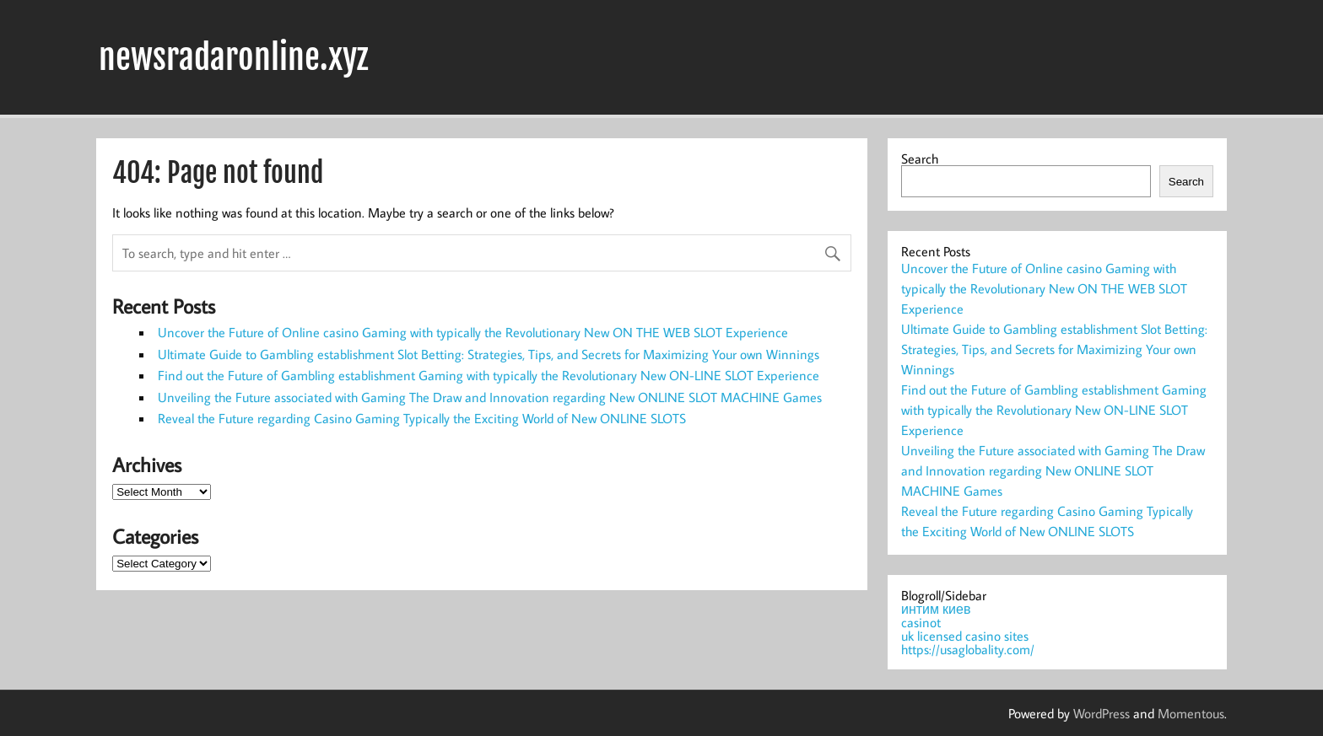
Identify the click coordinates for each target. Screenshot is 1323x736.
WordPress (1101, 713)
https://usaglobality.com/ (967, 649)
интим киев (935, 608)
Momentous (1191, 713)
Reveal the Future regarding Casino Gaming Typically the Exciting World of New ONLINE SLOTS (422, 418)
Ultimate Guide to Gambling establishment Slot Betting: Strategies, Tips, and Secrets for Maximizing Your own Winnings (488, 354)
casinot (921, 622)
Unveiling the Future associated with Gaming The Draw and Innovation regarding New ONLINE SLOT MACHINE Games (490, 397)
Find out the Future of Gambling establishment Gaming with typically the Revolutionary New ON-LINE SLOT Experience (488, 375)
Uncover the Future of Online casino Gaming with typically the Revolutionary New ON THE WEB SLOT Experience (473, 332)
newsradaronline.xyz (233, 57)
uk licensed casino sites (965, 635)
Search (919, 158)
